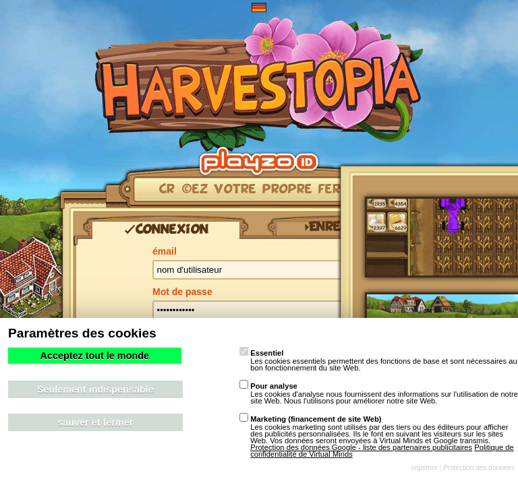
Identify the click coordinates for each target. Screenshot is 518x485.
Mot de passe (182, 291)
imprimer (424, 468)
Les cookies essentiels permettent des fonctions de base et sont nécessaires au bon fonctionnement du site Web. (378, 360)
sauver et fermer (95, 422)
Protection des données (479, 468)
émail (164, 251)
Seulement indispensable (95, 389)
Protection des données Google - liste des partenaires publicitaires (361, 447)
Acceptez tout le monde (94, 355)
